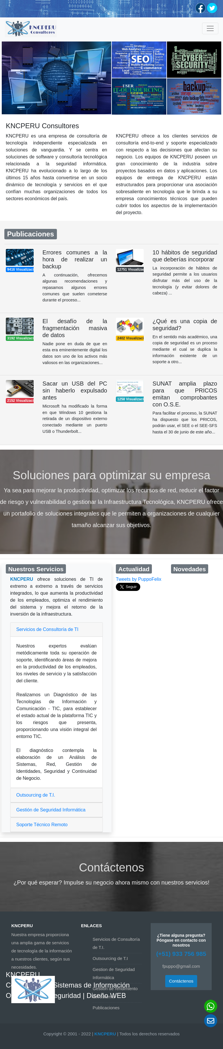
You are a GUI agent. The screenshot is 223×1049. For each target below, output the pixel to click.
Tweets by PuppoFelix (138, 579)
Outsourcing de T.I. (35, 795)
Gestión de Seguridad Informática (50, 809)
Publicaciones (106, 1007)
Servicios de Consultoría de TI (47, 629)
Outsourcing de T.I (110, 958)
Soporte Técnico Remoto (42, 824)
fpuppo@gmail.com (181, 966)
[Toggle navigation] (210, 28)
